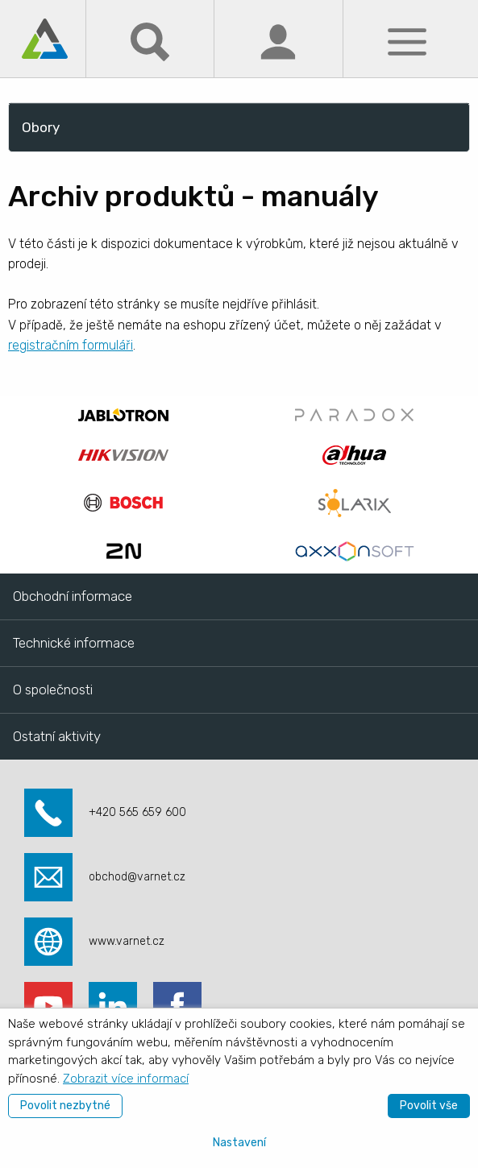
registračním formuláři (70, 345)
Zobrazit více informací (126, 1078)
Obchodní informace (72, 596)
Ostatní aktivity (57, 736)
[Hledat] (150, 40)
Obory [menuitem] (41, 127)
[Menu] (407, 40)
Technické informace (74, 643)
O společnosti (53, 689)
